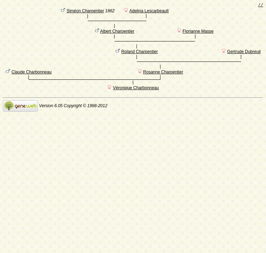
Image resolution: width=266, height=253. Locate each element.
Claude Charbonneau (32, 84)
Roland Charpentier (139, 60)
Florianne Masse (198, 36)
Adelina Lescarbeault (148, 12)
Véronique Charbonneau (136, 100)
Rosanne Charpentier (163, 84)
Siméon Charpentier (85, 12)
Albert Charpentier (117, 36)
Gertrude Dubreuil (243, 60)
